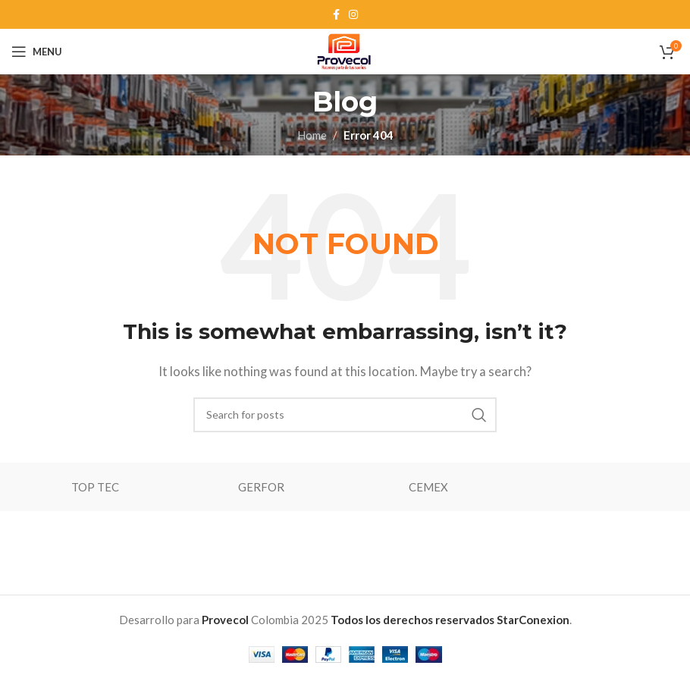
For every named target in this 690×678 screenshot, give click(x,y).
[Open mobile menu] (37, 51)
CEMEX (428, 487)
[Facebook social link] (336, 15)
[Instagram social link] (353, 15)
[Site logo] (344, 50)
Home (312, 135)
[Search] (345, 414)
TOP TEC (95, 487)
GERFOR (261, 487)
